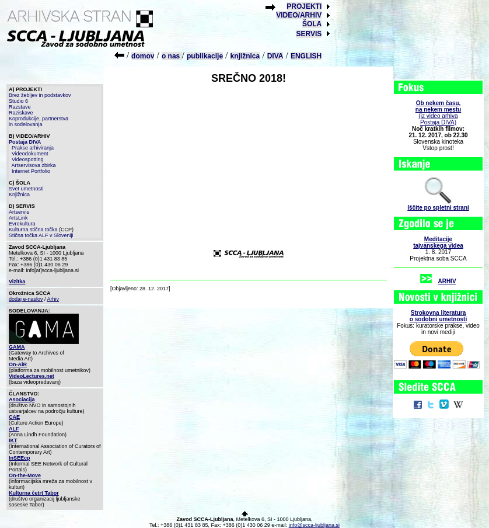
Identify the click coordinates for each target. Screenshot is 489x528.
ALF (14, 429)
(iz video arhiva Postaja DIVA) (438, 113)
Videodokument (30, 154)
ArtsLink (18, 218)
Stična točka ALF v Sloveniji (41, 235)
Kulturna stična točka (33, 229)
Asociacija (22, 399)
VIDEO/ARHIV (299, 15)
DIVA (275, 56)
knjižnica (245, 56)
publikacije (205, 56)
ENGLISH (306, 56)
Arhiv (53, 299)
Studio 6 (18, 101)
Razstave (20, 107)
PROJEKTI (304, 6)
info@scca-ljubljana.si (314, 525)
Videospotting (27, 159)
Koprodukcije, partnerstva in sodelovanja (38, 121)
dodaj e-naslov (26, 299)
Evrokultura (22, 224)
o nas (172, 56)
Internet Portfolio (31, 171)
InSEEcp (19, 458)
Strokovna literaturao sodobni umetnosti (438, 316)
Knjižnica (19, 194)
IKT (13, 440)
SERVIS (309, 34)
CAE (14, 417)
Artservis (19, 212)
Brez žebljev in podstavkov (40, 95)
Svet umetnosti (26, 189)
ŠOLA (312, 24)
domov (142, 56)
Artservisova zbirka (34, 165)
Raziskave (21, 113)
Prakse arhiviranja (33, 148)
